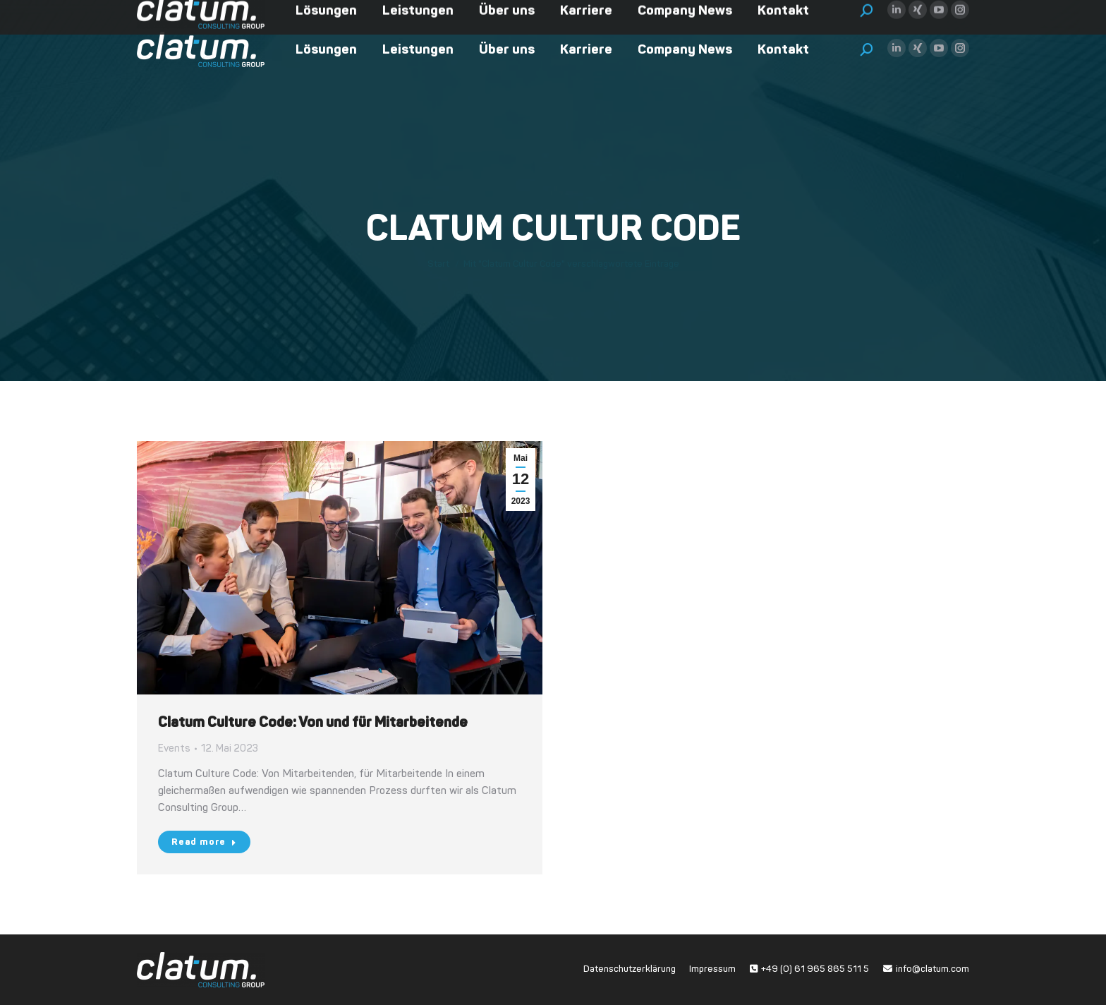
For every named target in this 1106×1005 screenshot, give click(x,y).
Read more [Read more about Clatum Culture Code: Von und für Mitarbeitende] (204, 842)
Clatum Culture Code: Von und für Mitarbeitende (313, 722)
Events (174, 748)
